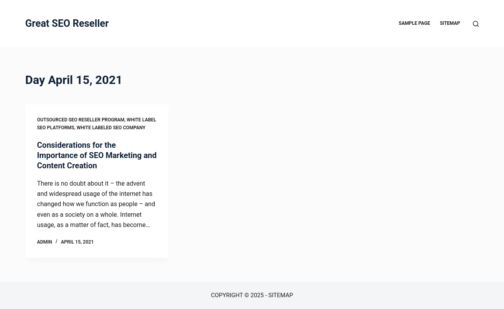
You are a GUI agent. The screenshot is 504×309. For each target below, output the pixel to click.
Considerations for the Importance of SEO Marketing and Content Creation (97, 155)
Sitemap (450, 23)
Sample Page (414, 23)
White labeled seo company (110, 127)
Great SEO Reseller (67, 23)
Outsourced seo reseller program (80, 120)
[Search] (476, 24)
